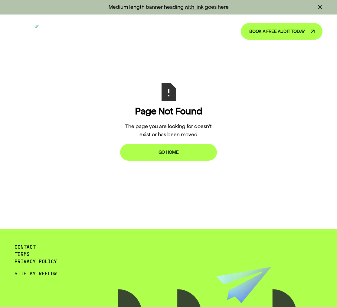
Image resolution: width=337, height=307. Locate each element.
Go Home (169, 152)
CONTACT (25, 247)
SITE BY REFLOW (36, 273)
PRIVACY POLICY (36, 261)
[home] (29, 31)
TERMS (22, 254)
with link (194, 7)
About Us (215, 31)
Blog (184, 31)
